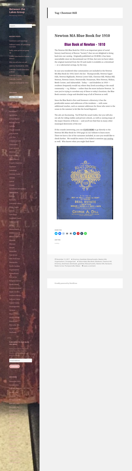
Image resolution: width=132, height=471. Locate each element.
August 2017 (13, 414)
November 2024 (14, 381)
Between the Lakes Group (17, 10)
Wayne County (14, 314)
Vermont (12, 310)
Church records (14, 130)
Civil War (12, 137)
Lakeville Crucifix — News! (18, 75)
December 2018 (14, 396)
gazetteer (81, 264)
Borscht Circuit (14, 122)
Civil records (13, 134)
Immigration (13, 192)
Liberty (11, 211)
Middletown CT (14, 233)
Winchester (13, 321)
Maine (11, 226)
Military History (15, 237)
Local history (13, 222)
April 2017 (12, 426)
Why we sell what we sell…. (19, 62)
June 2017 (12, 418)
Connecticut (13, 145)
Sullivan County (14, 299)
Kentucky (12, 200)
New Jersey (13, 255)
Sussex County (14, 303)
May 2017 (12, 422)
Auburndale (83, 261)
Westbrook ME (14, 318)
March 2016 (13, 451)
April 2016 (12, 448)
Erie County (13, 156)
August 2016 (13, 440)
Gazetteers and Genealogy (18, 41)
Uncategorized (14, 307)
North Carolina (14, 266)
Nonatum (108, 264)
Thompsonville (70, 266)
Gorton (11, 181)
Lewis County (14, 207)
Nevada (12, 248)
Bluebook (98, 261)
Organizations (14, 270)
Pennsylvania (14, 273)
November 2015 (14, 462)
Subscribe (14, 366)
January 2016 (14, 455)
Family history (14, 159)
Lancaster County (15, 203)
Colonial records (15, 141)
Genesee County (14, 174)
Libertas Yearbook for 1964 (18, 83)
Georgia (12, 178)
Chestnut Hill (107, 261)
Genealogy (13, 170)
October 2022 (14, 385)
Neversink (12, 251)
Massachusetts (14, 229)
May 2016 (12, 444)
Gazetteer (12, 167)
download (65, 264)
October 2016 (14, 433)
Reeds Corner (59, 266)
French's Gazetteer (15, 163)
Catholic (12, 126)
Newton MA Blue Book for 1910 (82, 35)
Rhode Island (13, 284)
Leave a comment (89, 266)
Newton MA (13, 262)
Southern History (15, 295)
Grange (11, 185)
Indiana (12, 196)
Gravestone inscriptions (17, 189)
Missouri (12, 244)
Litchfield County (15, 218)
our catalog (108, 138)
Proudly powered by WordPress (66, 283)
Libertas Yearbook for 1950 (18, 66)
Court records (14, 148)
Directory (12, 152)
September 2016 (15, 437)
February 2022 (14, 389)
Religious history (15, 281)
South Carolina (14, 292)
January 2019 (14, 392)
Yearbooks (12, 332)
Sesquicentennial (15, 288)
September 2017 (15, 411)
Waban (77, 266)
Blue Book (91, 261)
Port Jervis (13, 277)
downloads (73, 264)
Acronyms (12, 111)
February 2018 (14, 403)
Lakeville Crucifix (15, 79)
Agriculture (13, 115)
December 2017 (14, 407)
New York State (14, 259)
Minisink (12, 240)
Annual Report (14, 119)
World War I (13, 329)
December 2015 (14, 459)
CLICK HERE (88, 129)
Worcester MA (14, 325)
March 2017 (13, 429)
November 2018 (14, 400)
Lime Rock (13, 215)
